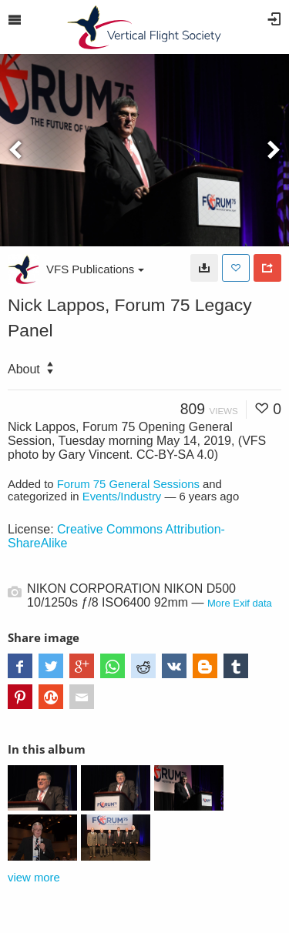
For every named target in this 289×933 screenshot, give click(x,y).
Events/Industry (122, 496)
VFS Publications (95, 269)
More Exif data (239, 603)
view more (34, 877)
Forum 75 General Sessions (128, 484)
